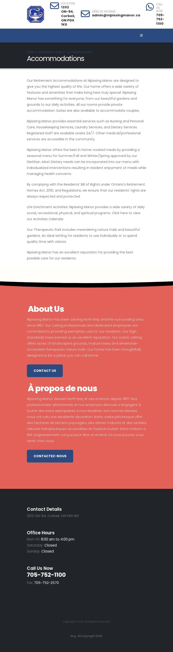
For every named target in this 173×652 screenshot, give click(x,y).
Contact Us (45, 370)
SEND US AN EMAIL (104, 11)
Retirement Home (50, 52)
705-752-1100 (160, 19)
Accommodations (79, 52)
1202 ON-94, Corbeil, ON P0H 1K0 (68, 16)
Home (31, 52)
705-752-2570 (46, 582)
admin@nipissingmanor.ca (116, 15)
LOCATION (68, 3)
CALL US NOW (159, 8)
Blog (73, 636)
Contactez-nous (50, 456)
